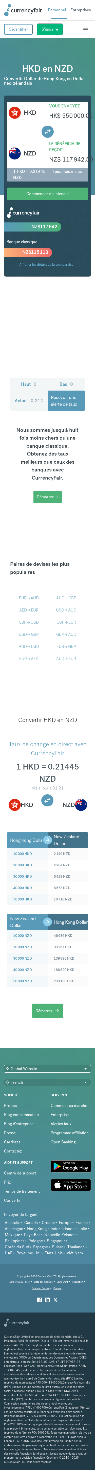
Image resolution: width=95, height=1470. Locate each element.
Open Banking (63, 1142)
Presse (10, 1133)
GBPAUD (66, 634)
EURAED (29, 658)
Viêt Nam (75, 1253)
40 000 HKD (22, 888)
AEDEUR (29, 610)
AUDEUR (66, 658)
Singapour (56, 1240)
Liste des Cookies (43, 1281)
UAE (8, 1253)
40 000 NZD (22, 969)
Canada (31, 1222)
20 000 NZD (22, 947)
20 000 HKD (22, 865)
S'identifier (18, 29)
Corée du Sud (17, 1247)
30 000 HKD (22, 876)
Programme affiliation (70, 1133)
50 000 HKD (22, 899)
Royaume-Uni (28, 1253)
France (81, 1222)
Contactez (13, 1151)
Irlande (68, 1228)
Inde (54, 1228)
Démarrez (48, 497)
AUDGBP (66, 598)
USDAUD (66, 610)
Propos (10, 1105)
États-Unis (54, 1253)
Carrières (12, 1142)
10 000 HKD (22, 853)
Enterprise (60, 1114)
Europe (65, 1222)
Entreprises (80, 10)
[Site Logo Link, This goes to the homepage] (23, 10)
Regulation (77, 1281)
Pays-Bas (32, 1234)
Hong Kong (37, 1228)
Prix (7, 1182)
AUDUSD (29, 646)
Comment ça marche (69, 1105)
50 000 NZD (22, 981)
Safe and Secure (40, 1288)
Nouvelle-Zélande (59, 1234)
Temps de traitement (22, 1191)
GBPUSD (29, 622)
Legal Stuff (62, 1281)
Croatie (48, 1222)
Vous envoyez (64, 106)
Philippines (14, 1240)
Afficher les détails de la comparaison (47, 264)
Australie (12, 1222)
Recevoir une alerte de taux (64, 400)
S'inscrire (50, 29)
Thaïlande (76, 1247)
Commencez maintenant (47, 193)
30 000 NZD (22, 958)
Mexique (12, 1234)
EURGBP (66, 646)
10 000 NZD (22, 935)
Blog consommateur (21, 1114)
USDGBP (29, 634)
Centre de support (20, 1173)
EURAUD (29, 598)
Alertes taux (61, 1123)
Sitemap (57, 1288)
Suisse (57, 1247)
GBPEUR (66, 622)
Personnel (57, 10)
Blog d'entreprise (18, 1123)
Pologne (35, 1240)
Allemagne (14, 1228)
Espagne (40, 1247)
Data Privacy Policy (19, 1281)
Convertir (12, 1200)
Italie (83, 1228)
